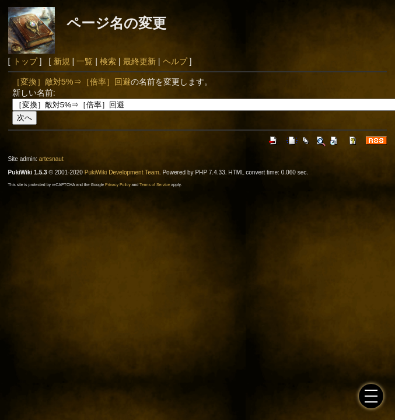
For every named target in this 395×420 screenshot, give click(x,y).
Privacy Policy (118, 185)
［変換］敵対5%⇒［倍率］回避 (71, 81)
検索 (108, 61)
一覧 (84, 61)
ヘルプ (175, 61)
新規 (62, 61)
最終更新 (139, 61)
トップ (25, 61)
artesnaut (51, 159)
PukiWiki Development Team (122, 172)
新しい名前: (33, 92)
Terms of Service (154, 185)
